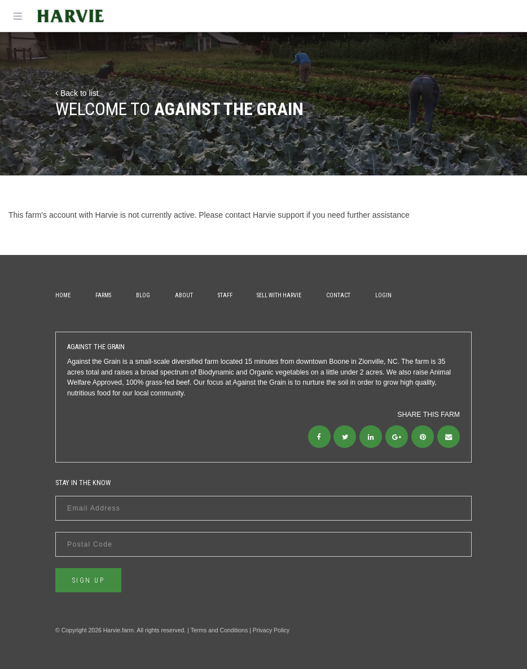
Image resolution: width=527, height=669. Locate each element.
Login (383, 295)
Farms (103, 295)
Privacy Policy (271, 630)
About (184, 295)
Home (63, 295)
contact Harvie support (264, 214)
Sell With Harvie (279, 295)
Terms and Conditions (219, 630)
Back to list (77, 93)
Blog (143, 295)
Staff (225, 295)
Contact (338, 295)
